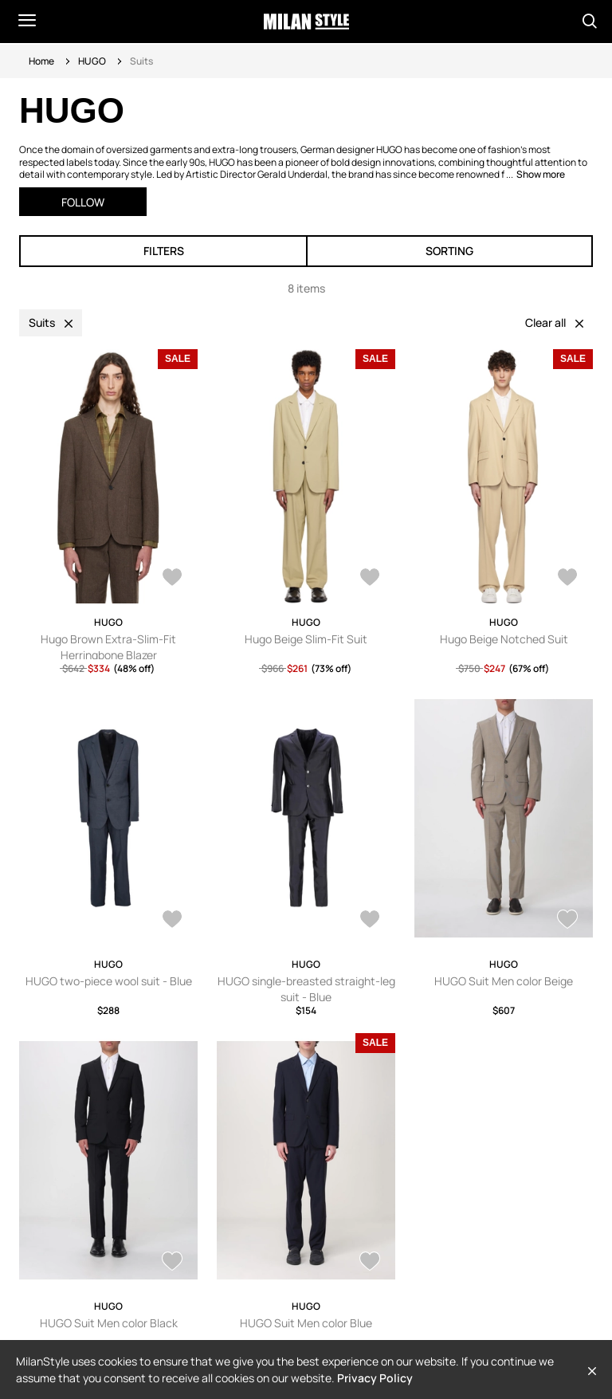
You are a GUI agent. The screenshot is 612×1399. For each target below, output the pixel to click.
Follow (82, 202)
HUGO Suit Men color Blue (306, 1322)
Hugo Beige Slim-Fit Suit (306, 638)
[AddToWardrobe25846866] (369, 579)
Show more (540, 174)
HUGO (92, 61)
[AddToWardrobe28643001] (172, 921)
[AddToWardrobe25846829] (567, 579)
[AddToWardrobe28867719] (172, 1263)
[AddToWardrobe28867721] (567, 921)
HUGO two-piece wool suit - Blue (109, 980)
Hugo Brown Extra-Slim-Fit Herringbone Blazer (108, 646)
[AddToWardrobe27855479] (369, 1263)
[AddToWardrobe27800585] (172, 579)
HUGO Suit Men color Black (109, 1322)
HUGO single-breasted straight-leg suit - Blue (306, 988)
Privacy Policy (375, 1377)
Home (41, 61)
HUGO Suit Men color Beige (503, 980)
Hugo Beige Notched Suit (504, 638)
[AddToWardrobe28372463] (369, 921)
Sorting (449, 250)
